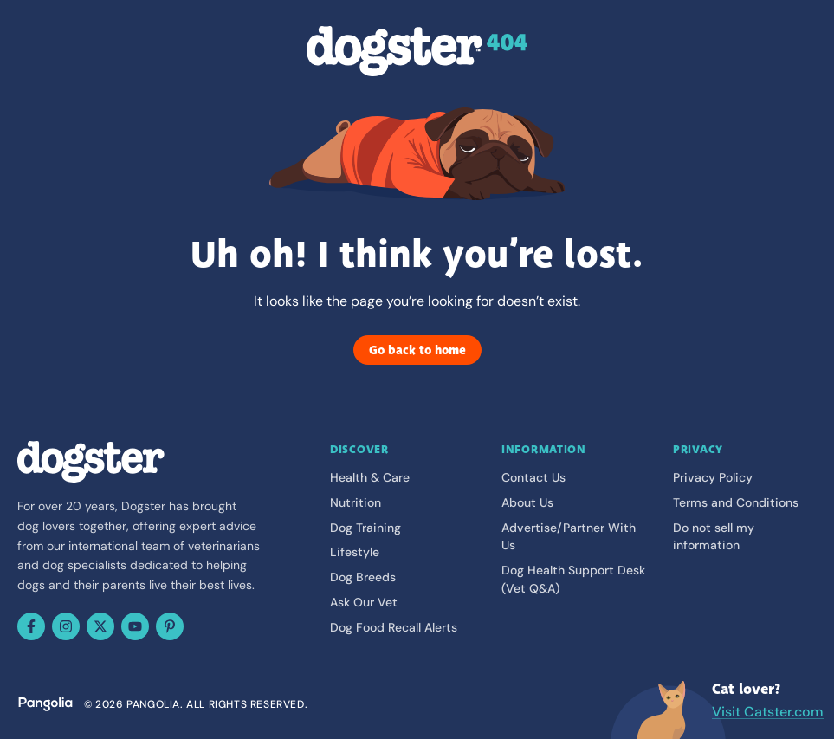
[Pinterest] (170, 626)
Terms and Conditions (735, 502)
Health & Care (370, 477)
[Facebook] (31, 626)
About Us (527, 502)
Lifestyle (354, 552)
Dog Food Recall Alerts (393, 627)
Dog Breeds (363, 577)
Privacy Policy (713, 477)
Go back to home (417, 350)
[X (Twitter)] (100, 626)
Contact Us (533, 477)
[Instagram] (66, 626)
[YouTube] (135, 626)
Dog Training (365, 527)
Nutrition (355, 502)
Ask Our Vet (364, 602)
